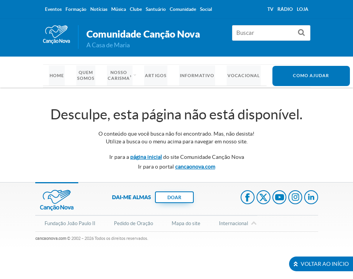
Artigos (156, 75)
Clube (136, 9)
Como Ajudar (311, 75)
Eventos (53, 9)
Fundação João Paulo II (70, 223)
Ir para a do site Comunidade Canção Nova (176, 157)
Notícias (98, 9)
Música (118, 9)
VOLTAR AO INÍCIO (321, 264)
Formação (75, 9)
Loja (302, 9)
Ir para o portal (176, 167)
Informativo (197, 75)
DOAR (174, 197)
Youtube (279, 198)
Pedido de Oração (133, 223)
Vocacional (243, 75)
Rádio (285, 9)
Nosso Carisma (119, 75)
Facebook (247, 198)
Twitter (263, 198)
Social (206, 9)
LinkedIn (311, 198)
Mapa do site (186, 223)
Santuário (156, 9)
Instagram (295, 198)
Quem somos (86, 75)
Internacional (233, 223)
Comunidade (183, 9)
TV (270, 9)
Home (57, 75)
